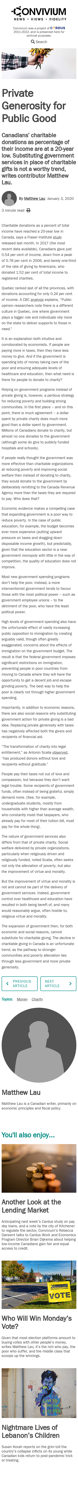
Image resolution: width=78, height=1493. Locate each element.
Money (22, 999)
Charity (37, 999)
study (57, 237)
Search (39, 42)
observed (59, 752)
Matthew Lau (34, 198)
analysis (37, 299)
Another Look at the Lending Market (31, 1206)
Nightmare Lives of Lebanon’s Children (31, 1432)
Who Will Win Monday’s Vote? (37, 1322)
